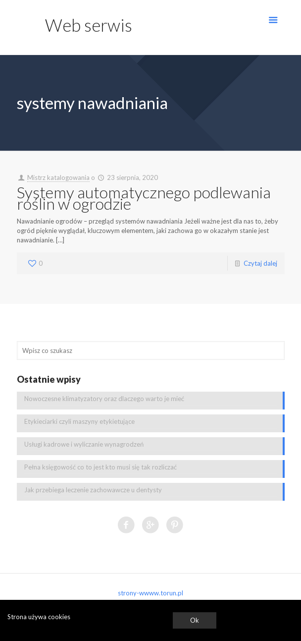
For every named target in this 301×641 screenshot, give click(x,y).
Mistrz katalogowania (58, 177)
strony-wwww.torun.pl (150, 593)
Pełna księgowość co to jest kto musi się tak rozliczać (100, 467)
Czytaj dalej (260, 263)
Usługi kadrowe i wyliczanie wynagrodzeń (84, 444)
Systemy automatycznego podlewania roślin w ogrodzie (144, 197)
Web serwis (88, 24)
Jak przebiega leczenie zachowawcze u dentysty (93, 490)
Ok (194, 620)
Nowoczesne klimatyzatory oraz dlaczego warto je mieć (104, 399)
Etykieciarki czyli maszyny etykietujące (79, 421)
